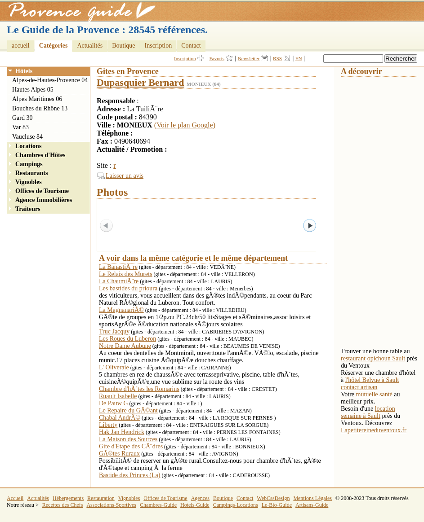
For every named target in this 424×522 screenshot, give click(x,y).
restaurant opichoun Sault (373, 358)
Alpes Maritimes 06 (37, 99)
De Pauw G (113, 403)
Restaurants (31, 173)
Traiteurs (27, 209)
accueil (21, 45)
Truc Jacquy (114, 331)
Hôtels (23, 71)
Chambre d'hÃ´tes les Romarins (139, 389)
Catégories (53, 45)
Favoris (216, 58)
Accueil (15, 498)
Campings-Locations (235, 505)
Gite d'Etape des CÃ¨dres (131, 446)
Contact (191, 45)
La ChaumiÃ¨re (118, 281)
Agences (200, 498)
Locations (28, 146)
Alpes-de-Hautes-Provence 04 (50, 80)
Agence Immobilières (43, 200)
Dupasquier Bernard (140, 82)
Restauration (101, 498)
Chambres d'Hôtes (40, 155)
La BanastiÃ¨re (118, 266)
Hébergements (68, 498)
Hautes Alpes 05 (33, 89)
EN (298, 58)
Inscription (158, 45)
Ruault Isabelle (118, 396)
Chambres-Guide (158, 505)
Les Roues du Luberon (127, 338)
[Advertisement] (377, 211)
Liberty (108, 424)
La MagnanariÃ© (121, 310)
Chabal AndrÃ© (119, 417)
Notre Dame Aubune (125, 345)
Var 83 (20, 127)
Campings (29, 164)
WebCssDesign (273, 498)
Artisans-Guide (311, 505)
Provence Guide (78, 11)
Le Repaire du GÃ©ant (128, 410)
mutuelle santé (374, 394)
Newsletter (248, 58)
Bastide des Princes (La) (129, 475)
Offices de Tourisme (42, 191)
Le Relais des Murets (125, 274)
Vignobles (28, 182)
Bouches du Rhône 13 (39, 108)
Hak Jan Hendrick (121, 432)
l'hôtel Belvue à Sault (372, 380)
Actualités (90, 45)
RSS (277, 58)
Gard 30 (22, 117)
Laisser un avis (124, 175)
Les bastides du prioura (128, 288)
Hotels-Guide (195, 505)
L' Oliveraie (114, 367)
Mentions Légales (312, 498)
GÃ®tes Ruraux (119, 453)
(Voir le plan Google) (184, 125)
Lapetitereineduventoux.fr (373, 430)
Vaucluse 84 (27, 136)
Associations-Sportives (111, 505)
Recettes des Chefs (62, 505)
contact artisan (359, 387)
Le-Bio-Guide (277, 505)
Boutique (123, 45)
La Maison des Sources (128, 439)
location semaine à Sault (368, 412)
